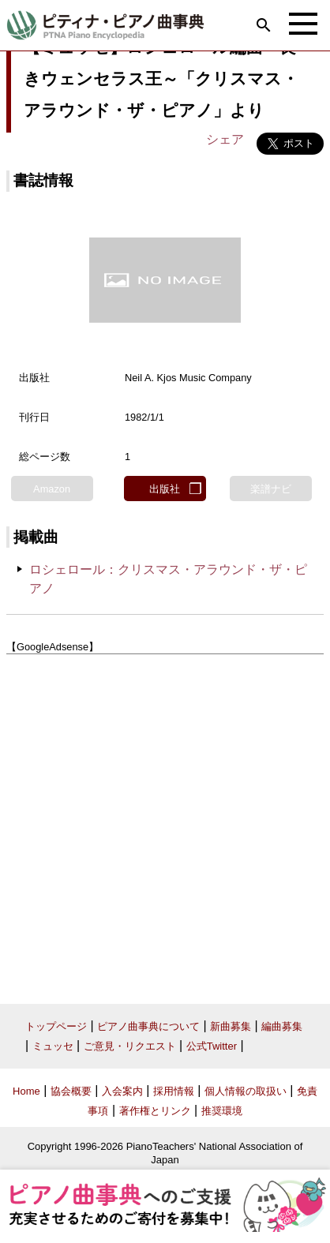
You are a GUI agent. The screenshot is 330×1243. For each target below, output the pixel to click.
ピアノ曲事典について (148, 1026)
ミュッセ (52, 1046)
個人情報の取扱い (245, 1091)
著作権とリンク (155, 1111)
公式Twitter (211, 1046)
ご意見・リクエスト (130, 1046)
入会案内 (122, 1091)
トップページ (56, 1026)
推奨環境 (221, 1111)
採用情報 (173, 1091)
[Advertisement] (165, 823)
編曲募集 (281, 1026)
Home (26, 1091)
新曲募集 (230, 1026)
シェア (225, 139)
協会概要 (71, 1091)
